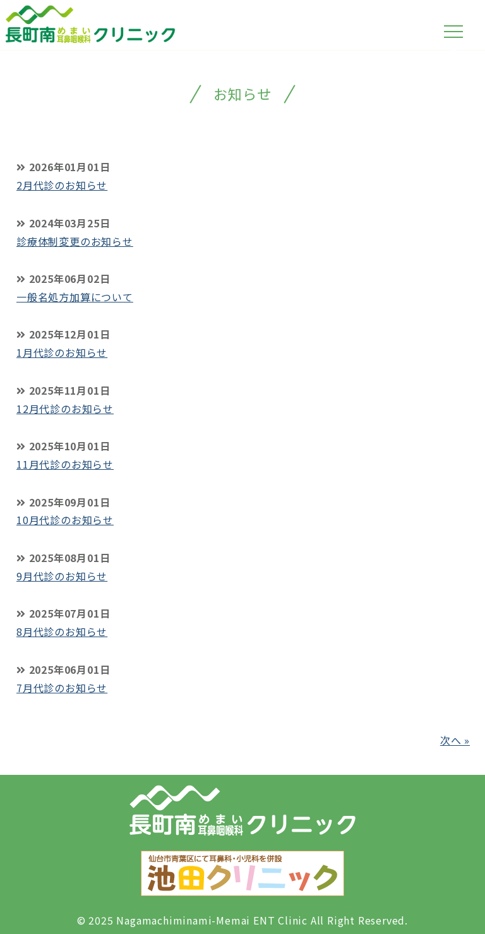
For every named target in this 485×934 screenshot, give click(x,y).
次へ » (455, 740)
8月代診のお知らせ (61, 631)
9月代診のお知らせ (61, 576)
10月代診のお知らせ (65, 519)
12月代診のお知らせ (65, 408)
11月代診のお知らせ (65, 464)
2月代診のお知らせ (61, 185)
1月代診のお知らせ (61, 352)
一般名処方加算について (74, 296)
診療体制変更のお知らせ (74, 241)
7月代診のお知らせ (61, 687)
